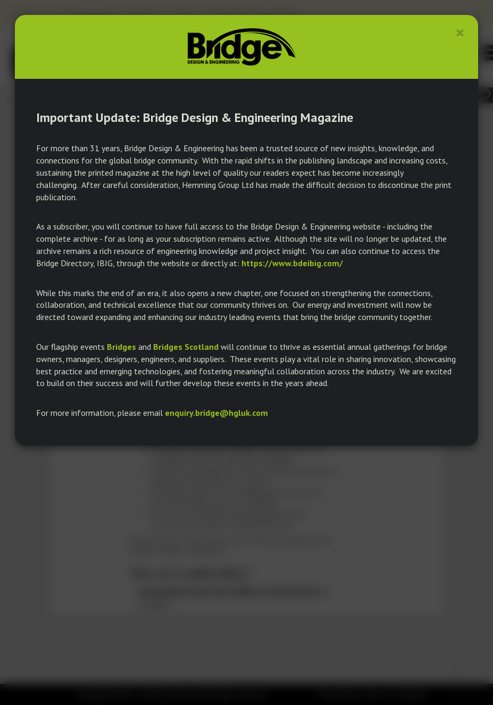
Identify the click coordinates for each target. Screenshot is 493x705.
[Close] (460, 32)
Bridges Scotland (186, 346)
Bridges (121, 346)
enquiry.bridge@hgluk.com (216, 412)
